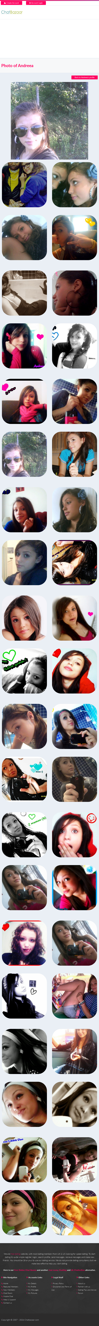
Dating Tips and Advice (87, 1290)
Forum (80, 1293)
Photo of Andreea (17, 65)
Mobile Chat (8, 1296)
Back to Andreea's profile (84, 77)
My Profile (32, 1287)
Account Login (36, 3)
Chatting (63, 1270)
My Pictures (32, 1293)
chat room (53, 1270)
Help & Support (9, 1299)
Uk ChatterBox (78, 1270)
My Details (32, 1283)
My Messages (33, 1290)
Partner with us (84, 1287)
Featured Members (10, 1287)
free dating (15, 1254)
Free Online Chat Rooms (25, 1270)
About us (81, 1283)
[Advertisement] (49, 39)
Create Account (11, 3)
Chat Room (7, 1293)
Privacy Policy (58, 1283)
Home (5, 1283)
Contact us (7, 1303)
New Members (9, 1290)
